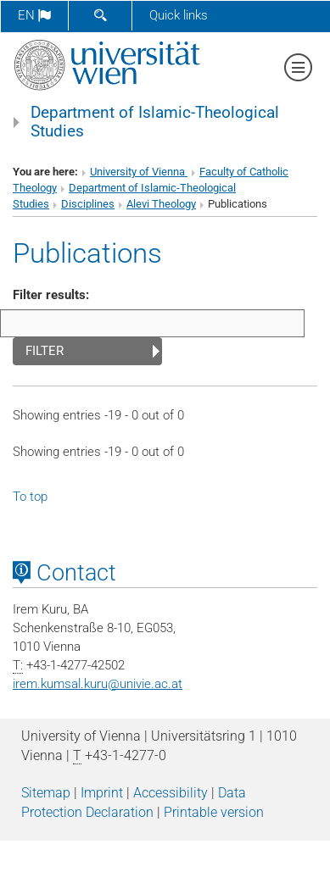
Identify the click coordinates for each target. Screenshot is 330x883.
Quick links (178, 15)
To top (30, 496)
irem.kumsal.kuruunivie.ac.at (97, 683)
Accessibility (170, 793)
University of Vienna (138, 171)
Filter (44, 350)
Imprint (102, 793)
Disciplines (88, 203)
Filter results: (51, 295)
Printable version (214, 812)
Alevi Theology (161, 203)
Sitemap (45, 793)
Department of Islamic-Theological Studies (155, 122)
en (34, 15)
